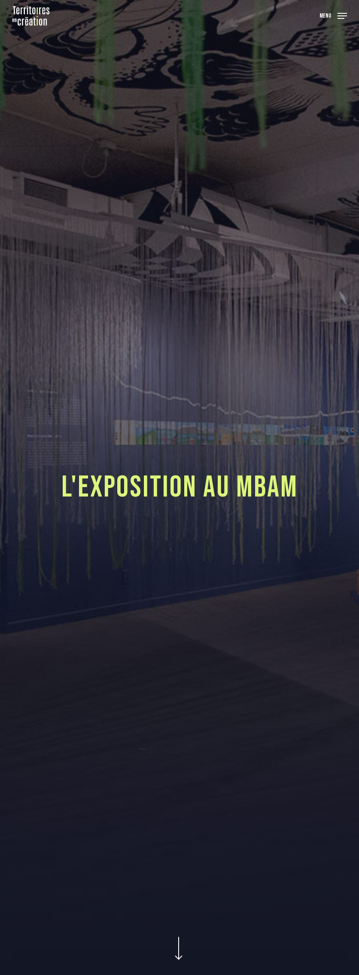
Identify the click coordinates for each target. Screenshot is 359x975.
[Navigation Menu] (333, 15)
